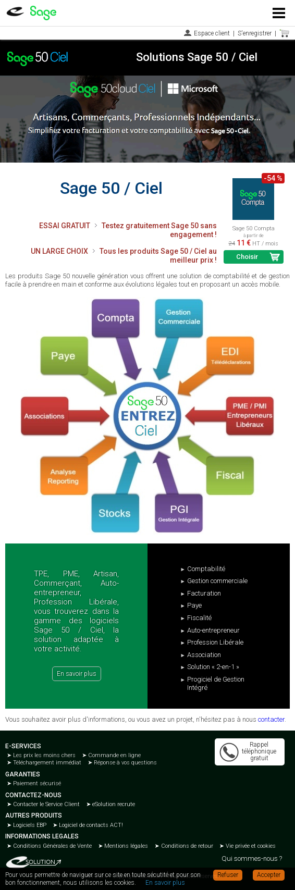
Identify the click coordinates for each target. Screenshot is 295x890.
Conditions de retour (186, 846)
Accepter (268, 875)
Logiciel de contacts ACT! (90, 825)
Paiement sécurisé (36, 783)
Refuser (227, 875)
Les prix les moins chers (43, 755)
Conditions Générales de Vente (51, 846)
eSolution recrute (113, 804)
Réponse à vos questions (124, 762)
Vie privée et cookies (250, 846)
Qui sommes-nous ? (252, 858)
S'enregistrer (255, 33)
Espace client (212, 33)
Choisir (247, 257)
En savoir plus (76, 673)
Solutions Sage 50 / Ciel (196, 57)
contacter (271, 719)
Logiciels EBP (28, 825)
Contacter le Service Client (45, 804)
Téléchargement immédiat (46, 762)
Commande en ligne (114, 755)
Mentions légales (125, 846)
